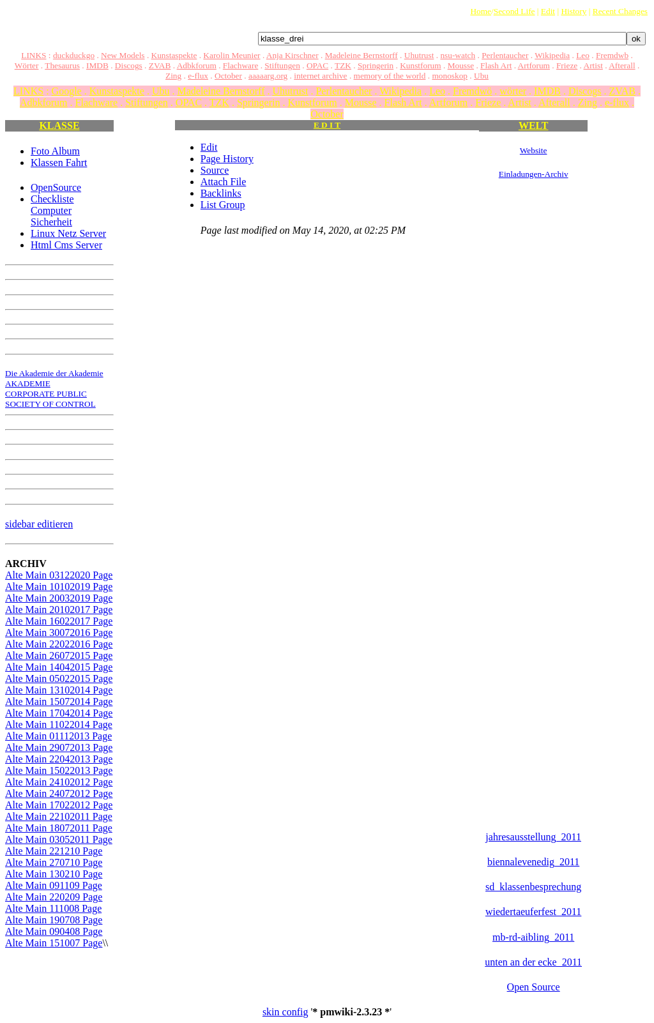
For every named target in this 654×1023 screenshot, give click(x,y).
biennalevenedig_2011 (533, 861)
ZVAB (160, 65)
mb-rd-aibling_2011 (533, 937)
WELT (534, 125)
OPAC (317, 65)
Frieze (566, 65)
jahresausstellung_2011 (533, 836)
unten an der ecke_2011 (533, 962)
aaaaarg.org (267, 75)
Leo (582, 55)
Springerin (375, 65)
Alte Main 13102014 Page (58, 690)
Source (215, 170)
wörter (512, 91)
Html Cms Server (66, 244)
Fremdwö (472, 91)
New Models (122, 55)
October (228, 75)
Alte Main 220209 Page (53, 896)
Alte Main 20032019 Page (58, 598)
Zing (173, 75)
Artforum (534, 65)
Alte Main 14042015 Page (58, 667)
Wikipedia (552, 55)
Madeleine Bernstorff (361, 55)
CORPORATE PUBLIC (46, 393)
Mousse (461, 65)
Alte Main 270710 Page (53, 862)
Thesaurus (62, 65)
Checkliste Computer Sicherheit (52, 210)
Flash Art (496, 65)
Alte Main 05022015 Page (58, 678)
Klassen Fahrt (59, 162)
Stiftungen (282, 65)
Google (67, 91)
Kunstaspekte (174, 55)
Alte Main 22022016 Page (58, 644)
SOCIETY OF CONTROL (50, 404)
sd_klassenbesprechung (533, 886)
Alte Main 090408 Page (53, 931)
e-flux (198, 75)
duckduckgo (74, 55)
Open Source (533, 986)
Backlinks (221, 193)
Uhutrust (419, 55)
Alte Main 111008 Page (53, 908)
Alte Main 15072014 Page (58, 701)
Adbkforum (197, 65)
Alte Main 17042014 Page (58, 713)
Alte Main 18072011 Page (58, 827)
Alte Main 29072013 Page (58, 747)
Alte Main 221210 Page (53, 850)
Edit (548, 11)
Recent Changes (620, 11)
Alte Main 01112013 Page (58, 736)
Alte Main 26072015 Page (58, 655)
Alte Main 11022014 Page (58, 724)
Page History (227, 158)
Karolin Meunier (231, 55)
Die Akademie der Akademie (54, 373)
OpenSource (56, 187)
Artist (593, 65)
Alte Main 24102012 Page (58, 782)
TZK (343, 65)
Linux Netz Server (68, 233)
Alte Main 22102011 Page (58, 816)
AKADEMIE (27, 383)
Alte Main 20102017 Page (58, 609)
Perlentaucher (505, 55)
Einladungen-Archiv (533, 174)
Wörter (27, 65)
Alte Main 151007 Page (53, 942)
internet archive (320, 75)
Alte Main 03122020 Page (58, 575)
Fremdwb (612, 55)
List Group (223, 204)
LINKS (33, 55)
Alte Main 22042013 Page (58, 759)
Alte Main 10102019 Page (58, 586)
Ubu (481, 75)
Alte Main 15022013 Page (58, 770)
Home (480, 11)
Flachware (241, 65)
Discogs (128, 65)
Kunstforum (420, 65)
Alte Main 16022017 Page (58, 621)
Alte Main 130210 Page (53, 873)
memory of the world (390, 75)
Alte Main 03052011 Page (58, 839)
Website (533, 150)
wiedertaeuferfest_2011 (533, 911)
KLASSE (59, 125)
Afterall (622, 65)
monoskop (450, 75)
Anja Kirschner (292, 55)
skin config (285, 1011)
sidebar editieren (39, 524)
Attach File (224, 181)
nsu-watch (457, 55)
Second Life (514, 11)
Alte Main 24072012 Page (58, 793)
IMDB (97, 65)
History (573, 11)
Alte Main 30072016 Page (58, 632)
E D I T (327, 125)
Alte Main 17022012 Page (58, 804)
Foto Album (55, 151)
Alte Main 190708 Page (53, 919)
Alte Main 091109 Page (53, 885)
